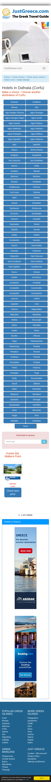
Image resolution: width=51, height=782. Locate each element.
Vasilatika (37, 405)
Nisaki (14, 330)
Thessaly (6, 770)
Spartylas (14, 399)
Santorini (6, 723)
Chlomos (36, 187)
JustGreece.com (13, 68)
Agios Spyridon (14, 139)
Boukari (14, 182)
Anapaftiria (36, 155)
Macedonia (6, 764)
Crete (4, 718)
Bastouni (14, 176)
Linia (37, 304)
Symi (30, 726)
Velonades (36, 410)
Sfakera (36, 383)
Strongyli (36, 399)
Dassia (14, 203)
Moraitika (37, 325)
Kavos (14, 272)
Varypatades (14, 405)
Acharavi (14, 102)
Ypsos (25, 426)
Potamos (36, 368)
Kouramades (36, 288)
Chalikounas (14, 187)
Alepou (14, 150)
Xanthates (36, 421)
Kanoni (14, 245)
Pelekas (36, 346)
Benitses (36, 176)
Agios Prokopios (14, 134)
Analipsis (14, 155)
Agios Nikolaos (36, 128)
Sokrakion (36, 394)
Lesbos (5, 742)
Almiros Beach (36, 150)
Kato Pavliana (36, 261)
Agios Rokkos (37, 134)
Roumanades (36, 378)
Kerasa (37, 272)
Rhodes (5, 721)
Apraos (14, 166)
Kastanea (37, 251)
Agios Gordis (36, 118)
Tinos (30, 732)
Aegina (31, 740)
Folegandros (33, 718)
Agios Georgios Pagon (14, 118)
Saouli (14, 383)
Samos (5, 732)
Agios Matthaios (14, 128)
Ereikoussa (36, 208)
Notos (36, 330)
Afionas (14, 107)
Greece (7, 77)
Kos (3, 734)
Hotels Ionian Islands (35, 77)
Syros (30, 729)
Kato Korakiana (14, 261)
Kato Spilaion (14, 267)
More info (26, 780)
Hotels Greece (19, 77)
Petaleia (36, 362)
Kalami (37, 235)
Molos (14, 325)
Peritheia (14, 357)
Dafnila (37, 198)
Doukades (36, 203)
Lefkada (5, 740)
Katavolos (14, 256)
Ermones (14, 213)
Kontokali (37, 283)
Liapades (14, 304)
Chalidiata (36, 182)
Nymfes (14, 336)
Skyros (30, 737)
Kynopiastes (36, 293)
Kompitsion (14, 283)
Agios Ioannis (14, 123)
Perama (36, 352)
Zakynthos (6, 737)
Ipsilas (14, 235)
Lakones (14, 298)
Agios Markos (36, 123)
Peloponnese (7, 756)
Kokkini (14, 277)
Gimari (36, 224)
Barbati (37, 171)
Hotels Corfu (9, 80)
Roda (14, 378)
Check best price (13, 492)
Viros (37, 415)
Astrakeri (14, 171)
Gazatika (36, 219)
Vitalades (14, 421)
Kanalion (36, 240)
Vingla (14, 415)
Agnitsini (36, 144)
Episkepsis (14, 208)
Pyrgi (36, 373)
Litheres (14, 309)
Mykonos (6, 726)
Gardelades (36, 213)
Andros (31, 734)
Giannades (14, 224)
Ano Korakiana (36, 160)
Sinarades (36, 389)
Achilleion (37, 102)
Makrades (14, 314)
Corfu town (14, 192)
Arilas (36, 166)
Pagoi (14, 341)
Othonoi (36, 336)
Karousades (37, 245)
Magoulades (36, 309)
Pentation (14, 352)
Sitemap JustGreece (36, 761)
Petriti (14, 368)
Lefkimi (37, 298)
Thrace (5, 767)
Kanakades (14, 240)
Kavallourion (36, 267)
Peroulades (14, 362)
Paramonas (14, 346)
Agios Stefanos (36, 139)
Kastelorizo (32, 721)
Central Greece (8, 759)
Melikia (14, 320)
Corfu (4, 729)
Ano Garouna (14, 160)
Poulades (14, 373)
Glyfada (14, 229)
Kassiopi (14, 251)
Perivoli (36, 357)
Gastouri (14, 219)
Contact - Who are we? (37, 753)
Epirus (4, 761)
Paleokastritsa (37, 341)
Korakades (14, 288)
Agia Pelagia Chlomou (14, 113)
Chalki (30, 723)
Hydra (30, 742)
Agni (14, 144)
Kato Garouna (37, 256)
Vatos (14, 410)
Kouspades (14, 293)
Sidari (14, 389)
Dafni (14, 198)
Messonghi (36, 320)
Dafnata (36, 192)
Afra (36, 107)
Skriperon (14, 394)
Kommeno (36, 277)
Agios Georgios (36, 113)
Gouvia (37, 229)
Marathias (37, 314)
